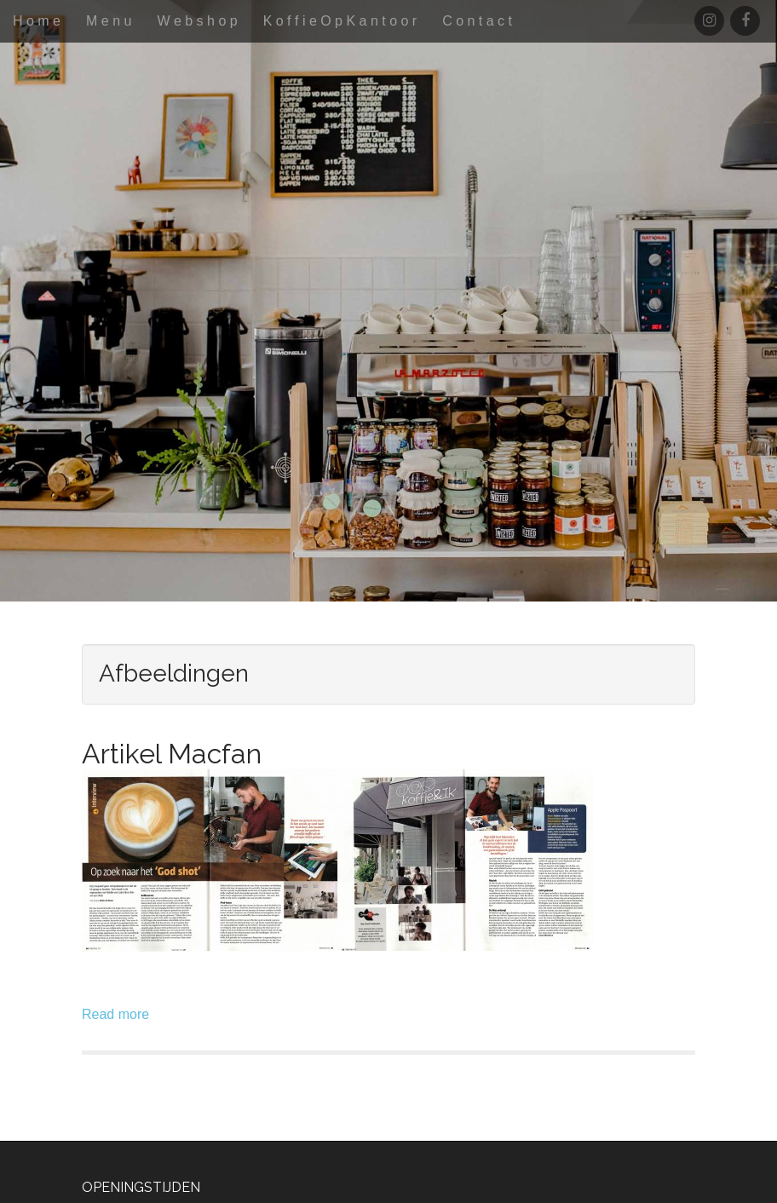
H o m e (36, 21)
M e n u (108, 21)
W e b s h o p (197, 21)
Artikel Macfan (172, 753)
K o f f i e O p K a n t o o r (340, 21)
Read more (115, 1014)
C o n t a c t (477, 21)
